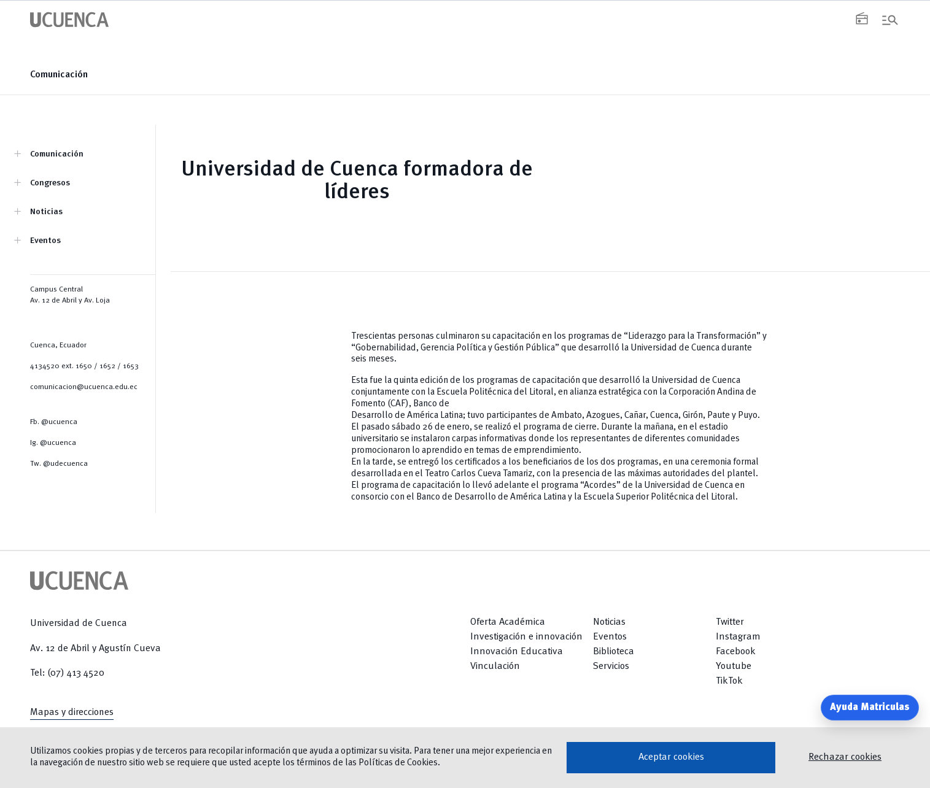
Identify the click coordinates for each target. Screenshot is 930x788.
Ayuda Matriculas (870, 708)
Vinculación (495, 666)
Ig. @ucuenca (53, 443)
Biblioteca (613, 652)
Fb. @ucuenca (53, 422)
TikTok (729, 681)
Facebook (736, 652)
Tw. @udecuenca (59, 464)
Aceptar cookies (671, 757)
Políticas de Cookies (398, 763)
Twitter (730, 622)
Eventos (45, 240)
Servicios (611, 666)
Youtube (733, 666)
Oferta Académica (507, 622)
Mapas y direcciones (72, 712)
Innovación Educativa (516, 652)
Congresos (50, 183)
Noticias (46, 211)
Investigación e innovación (526, 637)
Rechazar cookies (845, 757)
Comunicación (59, 75)
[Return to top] (869, 667)
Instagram (738, 637)
